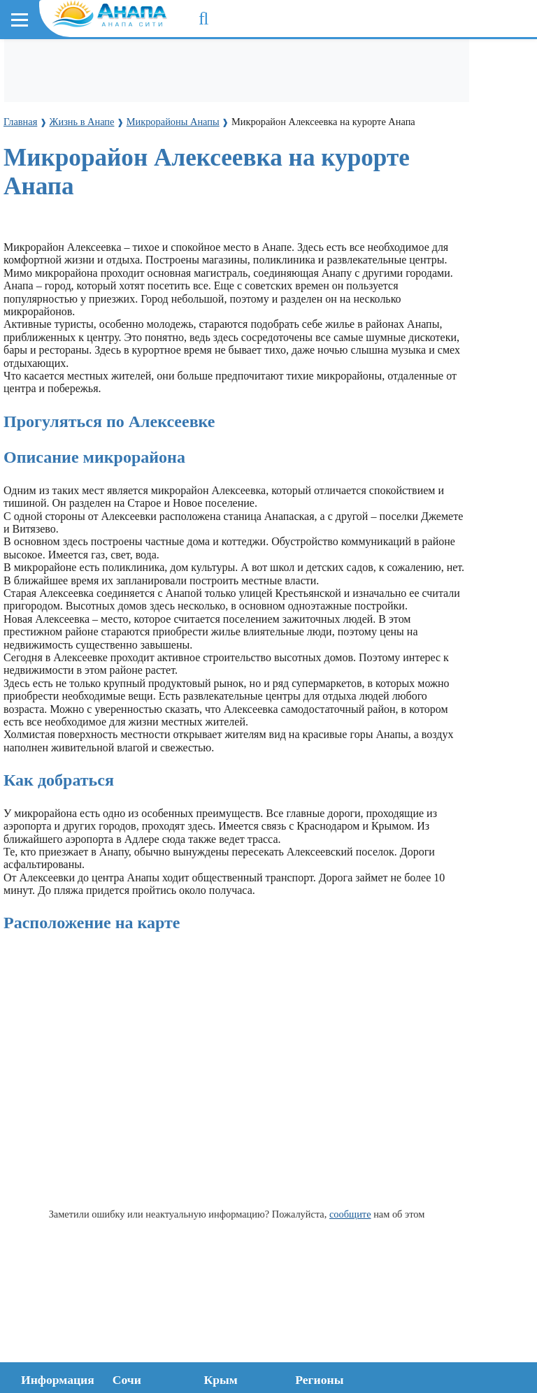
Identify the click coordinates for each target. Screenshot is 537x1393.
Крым (221, 1380)
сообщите (350, 1214)
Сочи (127, 1380)
